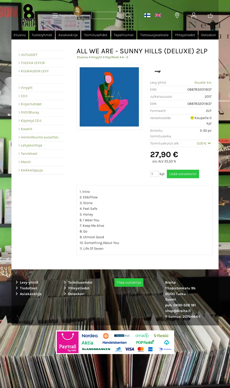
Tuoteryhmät (42, 35)
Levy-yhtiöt (26, 282)
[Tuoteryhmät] (66, 15)
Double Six (202, 82)
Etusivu (20, 35)
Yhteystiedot (185, 35)
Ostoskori (208, 35)
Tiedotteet (25, 288)
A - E (125, 57)
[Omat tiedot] (194, 15)
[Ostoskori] (210, 15)
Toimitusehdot (96, 35)
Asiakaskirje (68, 35)
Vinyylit (96, 57)
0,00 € (204, 143)
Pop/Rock (112, 57)
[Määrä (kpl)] (154, 174)
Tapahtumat (124, 35)
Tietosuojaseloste (154, 35)
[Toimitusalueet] (177, 15)
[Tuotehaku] (108, 15)
